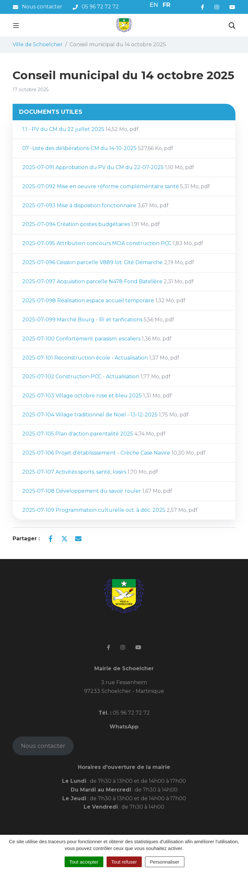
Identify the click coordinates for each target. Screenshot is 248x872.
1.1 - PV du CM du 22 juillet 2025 (80, 129)
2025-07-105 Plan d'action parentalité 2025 (93, 434)
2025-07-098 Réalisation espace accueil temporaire (103, 300)
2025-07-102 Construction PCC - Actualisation (96, 376)
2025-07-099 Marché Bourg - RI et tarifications (98, 320)
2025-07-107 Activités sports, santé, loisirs (90, 472)
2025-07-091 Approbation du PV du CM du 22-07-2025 (108, 167)
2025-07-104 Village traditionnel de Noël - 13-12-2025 (105, 415)
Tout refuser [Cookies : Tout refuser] (124, 862)
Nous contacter (43, 745)
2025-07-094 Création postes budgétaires (91, 224)
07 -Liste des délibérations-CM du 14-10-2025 (97, 148)
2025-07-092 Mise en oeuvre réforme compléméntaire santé (116, 186)
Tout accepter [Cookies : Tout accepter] (83, 862)
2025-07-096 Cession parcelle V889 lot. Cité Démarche (108, 262)
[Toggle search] (232, 25)
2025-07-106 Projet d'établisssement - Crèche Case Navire (113, 453)
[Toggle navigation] (16, 25)
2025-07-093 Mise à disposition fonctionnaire (95, 205)
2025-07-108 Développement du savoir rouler (97, 491)
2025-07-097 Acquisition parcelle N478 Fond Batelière (108, 281)
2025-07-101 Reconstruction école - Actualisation (100, 358)
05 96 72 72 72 (130, 713)
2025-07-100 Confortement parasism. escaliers (96, 339)
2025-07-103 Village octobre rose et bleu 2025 (97, 396)
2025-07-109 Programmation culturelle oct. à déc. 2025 (110, 510)
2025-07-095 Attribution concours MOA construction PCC (112, 243)
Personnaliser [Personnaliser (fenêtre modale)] (165, 862)
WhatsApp (124, 727)
